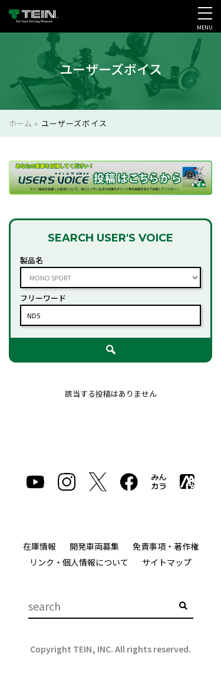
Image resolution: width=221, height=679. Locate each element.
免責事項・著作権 (166, 546)
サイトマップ (167, 562)
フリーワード (43, 298)
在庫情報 (39, 546)
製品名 (31, 260)
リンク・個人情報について (78, 562)
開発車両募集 (94, 546)
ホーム (20, 123)
